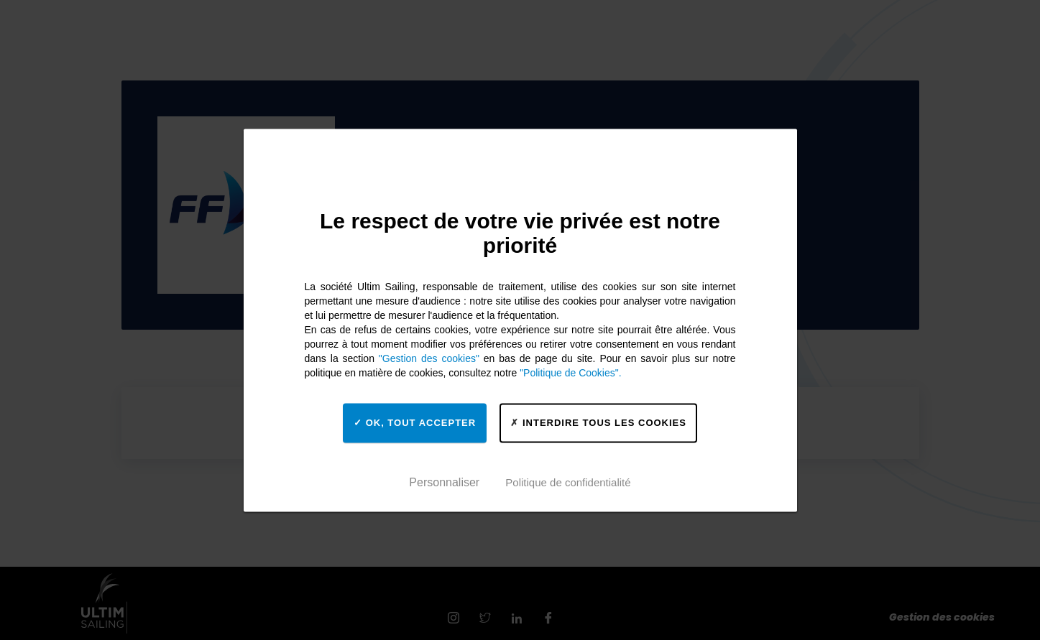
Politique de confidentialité (567, 482)
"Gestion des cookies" (429, 358)
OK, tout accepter (415, 422)
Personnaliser (444, 482)
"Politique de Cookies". (570, 373)
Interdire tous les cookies (598, 422)
